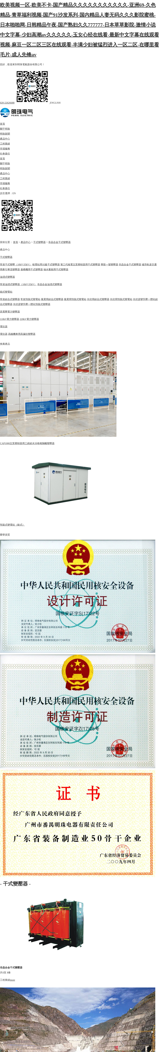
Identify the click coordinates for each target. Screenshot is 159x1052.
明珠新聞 (5, 133)
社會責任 (5, 153)
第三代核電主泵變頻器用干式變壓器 (80, 264)
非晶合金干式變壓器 (59, 242)
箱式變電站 (6, 291)
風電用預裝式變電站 (75, 299)
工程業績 (5, 143)
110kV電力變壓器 (9, 319)
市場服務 (5, 148)
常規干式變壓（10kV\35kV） (16, 264)
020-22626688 (7, 102)
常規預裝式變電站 (30, 299)
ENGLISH (55, 102)
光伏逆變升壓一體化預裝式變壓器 (31, 304)
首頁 (2, 124)
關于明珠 (5, 128)
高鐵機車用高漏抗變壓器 (21, 334)
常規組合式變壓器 (10, 299)
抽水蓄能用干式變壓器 (55, 269)
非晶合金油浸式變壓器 (49, 284)
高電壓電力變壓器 (10, 311)
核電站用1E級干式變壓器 (46, 264)
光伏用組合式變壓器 (98, 299)
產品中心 (5, 138)
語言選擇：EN (8, 193)
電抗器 (3, 326)
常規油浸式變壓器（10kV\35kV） (18, 284)
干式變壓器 (39, 242)
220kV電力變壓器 (29, 319)
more (12, 980)
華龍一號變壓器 (109, 264)
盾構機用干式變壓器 (31, 269)
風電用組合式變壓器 (52, 299)
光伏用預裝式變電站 (121, 299)
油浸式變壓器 (7, 277)
